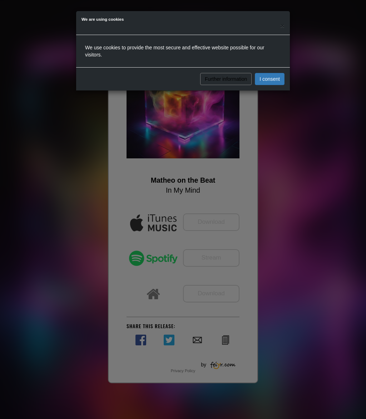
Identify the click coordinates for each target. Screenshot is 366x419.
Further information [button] (226, 79)
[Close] (282, 25)
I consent (269, 79)
